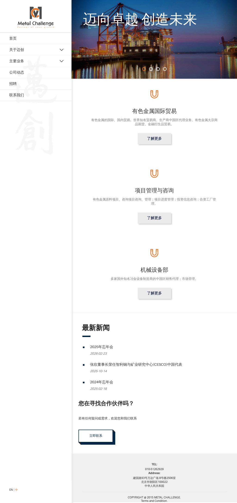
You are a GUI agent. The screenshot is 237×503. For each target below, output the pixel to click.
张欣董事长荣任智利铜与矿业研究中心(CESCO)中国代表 (136, 364)
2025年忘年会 (101, 347)
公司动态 (16, 72)
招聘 (13, 84)
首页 (13, 38)
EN (11, 489)
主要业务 (16, 61)
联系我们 (16, 95)
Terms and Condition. (154, 501)
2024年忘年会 (101, 382)
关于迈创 (16, 50)
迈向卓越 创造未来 (140, 20)
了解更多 (154, 139)
